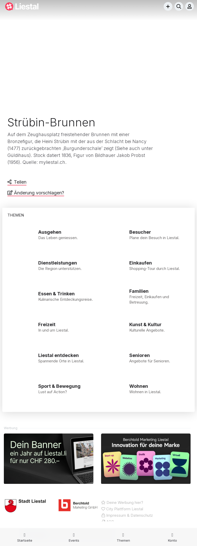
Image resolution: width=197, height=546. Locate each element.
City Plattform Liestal (122, 509)
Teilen (20, 182)
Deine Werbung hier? (122, 503)
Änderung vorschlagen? (39, 192)
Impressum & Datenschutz (127, 515)
